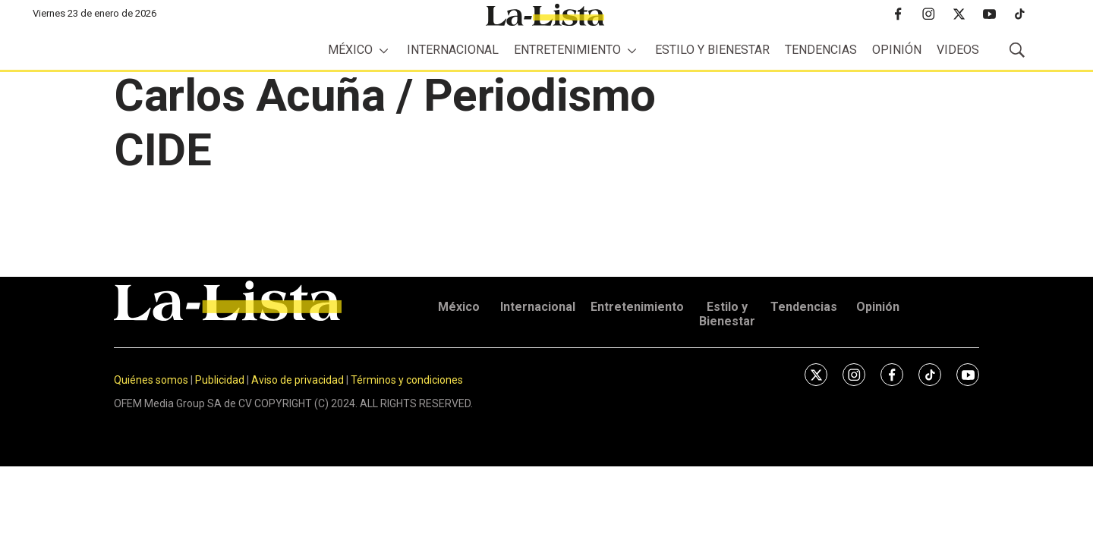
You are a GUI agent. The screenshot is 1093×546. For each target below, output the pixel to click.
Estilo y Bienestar (712, 49)
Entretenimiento (567, 49)
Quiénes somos (151, 380)
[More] (384, 50)
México (350, 49)
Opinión (896, 49)
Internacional (453, 49)
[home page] (545, 15)
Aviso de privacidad (297, 380)
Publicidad (221, 380)
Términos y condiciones (407, 380)
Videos (958, 49)
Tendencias (821, 49)
